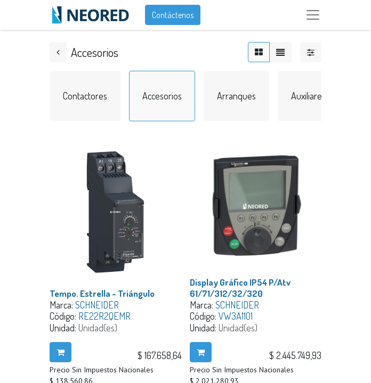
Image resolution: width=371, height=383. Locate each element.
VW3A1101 (236, 316)
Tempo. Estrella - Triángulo (102, 293)
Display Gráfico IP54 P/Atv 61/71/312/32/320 (240, 288)
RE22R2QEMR (104, 316)
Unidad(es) (97, 328)
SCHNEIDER (97, 305)
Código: (64, 316)
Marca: (62, 305)
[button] (60, 352)
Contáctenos (172, 15)
